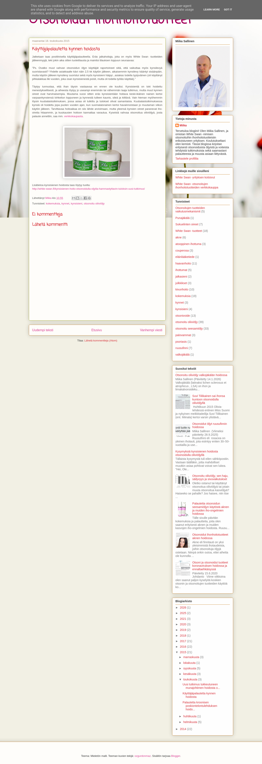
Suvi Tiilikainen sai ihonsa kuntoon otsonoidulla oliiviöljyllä (208, 399)
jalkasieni (181, 276)
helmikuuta (190, 722)
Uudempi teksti (42, 330)
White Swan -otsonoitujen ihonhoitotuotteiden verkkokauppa (196, 185)
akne (178, 237)
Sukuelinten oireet (186, 224)
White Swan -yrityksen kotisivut (195, 177)
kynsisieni (76, 203)
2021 (183, 618)
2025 (183, 613)
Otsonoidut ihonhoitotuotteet (110, 20)
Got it (228, 9)
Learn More (211, 9)
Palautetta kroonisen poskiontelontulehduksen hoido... (200, 706)
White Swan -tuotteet (188, 230)
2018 (183, 635)
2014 (183, 729)
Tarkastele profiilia (186, 158)
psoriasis (181, 341)
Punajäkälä (182, 218)
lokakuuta (189, 662)
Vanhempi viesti (151, 330)
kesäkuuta (190, 674)
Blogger (175, 755)
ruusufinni (181, 348)
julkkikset (181, 283)
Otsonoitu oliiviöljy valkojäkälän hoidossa (201, 375)
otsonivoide (182, 315)
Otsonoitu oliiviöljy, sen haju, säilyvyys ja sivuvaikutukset (210, 477)
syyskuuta (190, 668)
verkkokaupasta (73, 116)
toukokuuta (190, 679)
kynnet (65, 203)
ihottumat (181, 270)
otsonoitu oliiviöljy (94, 203)
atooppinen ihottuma (188, 244)
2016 (183, 646)
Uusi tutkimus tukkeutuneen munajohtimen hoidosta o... (201, 686)
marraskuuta (191, 657)
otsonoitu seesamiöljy (189, 328)
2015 (183, 652)
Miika (183, 125)
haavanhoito (183, 263)
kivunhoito (181, 289)
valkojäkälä (182, 354)
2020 (183, 624)
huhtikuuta (190, 716)
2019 (183, 629)
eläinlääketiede (184, 256)
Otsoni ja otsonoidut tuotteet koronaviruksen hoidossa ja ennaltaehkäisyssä (210, 566)
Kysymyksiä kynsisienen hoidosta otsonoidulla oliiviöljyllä (196, 453)
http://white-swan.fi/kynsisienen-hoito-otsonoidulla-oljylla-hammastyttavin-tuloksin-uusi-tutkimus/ (88, 188)
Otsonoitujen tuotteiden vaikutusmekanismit (190, 209)
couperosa (182, 250)
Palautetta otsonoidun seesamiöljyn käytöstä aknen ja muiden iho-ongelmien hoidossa (210, 508)
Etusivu (96, 330)
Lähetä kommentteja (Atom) (100, 340)
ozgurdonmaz (143, 755)
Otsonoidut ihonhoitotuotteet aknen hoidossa (210, 536)
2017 (183, 641)
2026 (183, 607)
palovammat (183, 335)
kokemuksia (53, 203)
